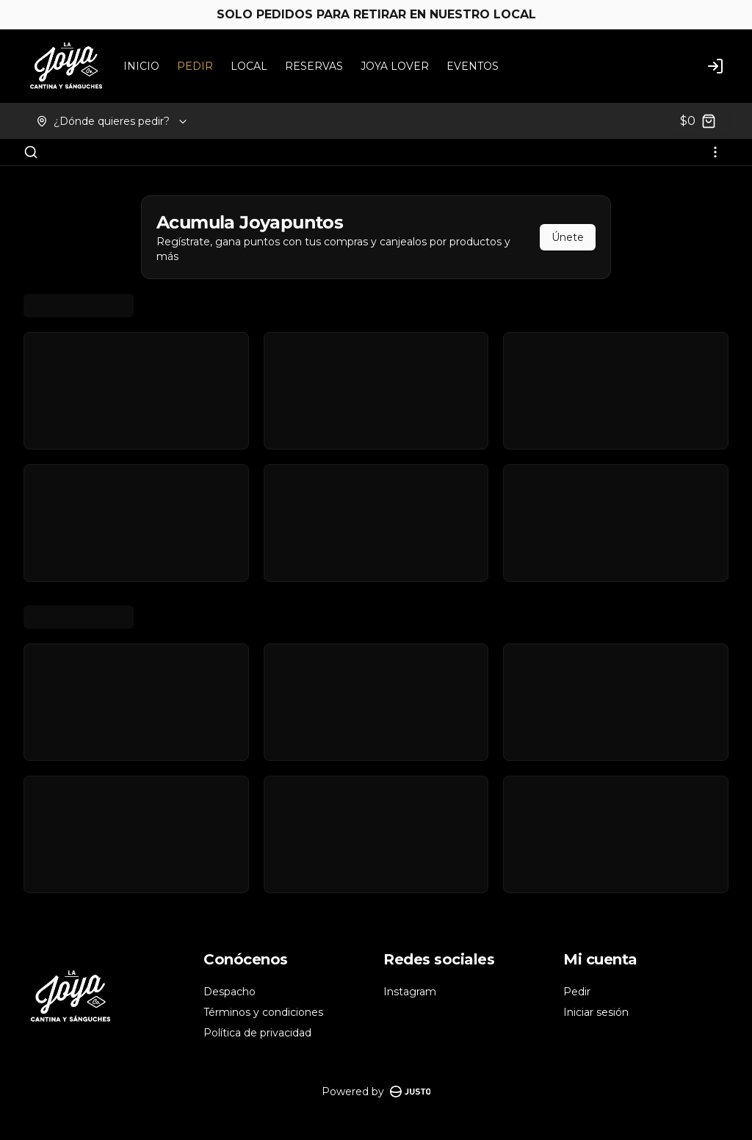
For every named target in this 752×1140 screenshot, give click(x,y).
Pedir (576, 991)
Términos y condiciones (263, 1012)
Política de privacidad (257, 1032)
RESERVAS (314, 66)
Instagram (409, 991)
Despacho (229, 991)
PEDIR (195, 66)
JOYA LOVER (395, 66)
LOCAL (249, 66)
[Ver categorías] (715, 152)
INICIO (141, 66)
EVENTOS (472, 66)
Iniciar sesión (596, 1012)
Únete (568, 237)
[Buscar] (31, 152)
